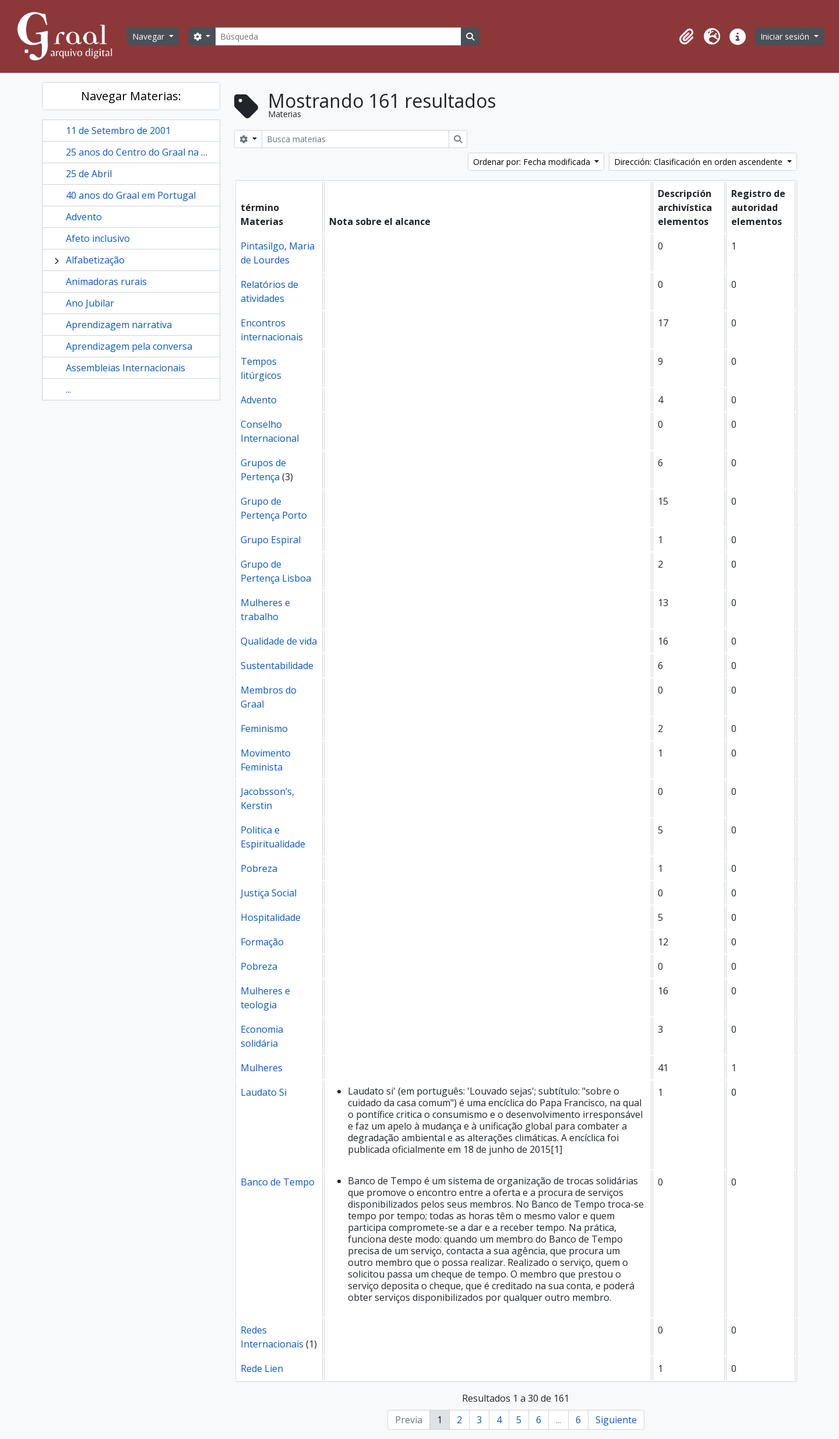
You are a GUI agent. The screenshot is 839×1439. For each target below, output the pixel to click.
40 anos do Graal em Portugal (131, 195)
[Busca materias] (355, 139)
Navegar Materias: (131, 96)
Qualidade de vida (279, 641)
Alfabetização (95, 260)
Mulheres (262, 1067)
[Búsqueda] (338, 36)
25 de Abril (89, 173)
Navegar (149, 36)
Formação (262, 941)
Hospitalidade (271, 917)
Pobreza (259, 868)
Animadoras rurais (106, 281)
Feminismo (264, 728)
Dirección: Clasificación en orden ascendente (699, 161)
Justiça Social (269, 892)
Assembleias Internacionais (125, 367)
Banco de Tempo (278, 1182)
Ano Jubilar (90, 303)
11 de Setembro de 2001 (118, 130)
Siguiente (616, 1419)
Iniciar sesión (786, 36)
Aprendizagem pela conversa (129, 346)
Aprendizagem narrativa (119, 324)
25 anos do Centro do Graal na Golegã (149, 152)
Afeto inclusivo (98, 238)
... (68, 389)
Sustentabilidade (277, 665)
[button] (686, 37)
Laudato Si (264, 1092)
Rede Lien (262, 1368)
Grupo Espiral (271, 539)
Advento (84, 216)
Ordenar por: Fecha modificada (533, 161)
